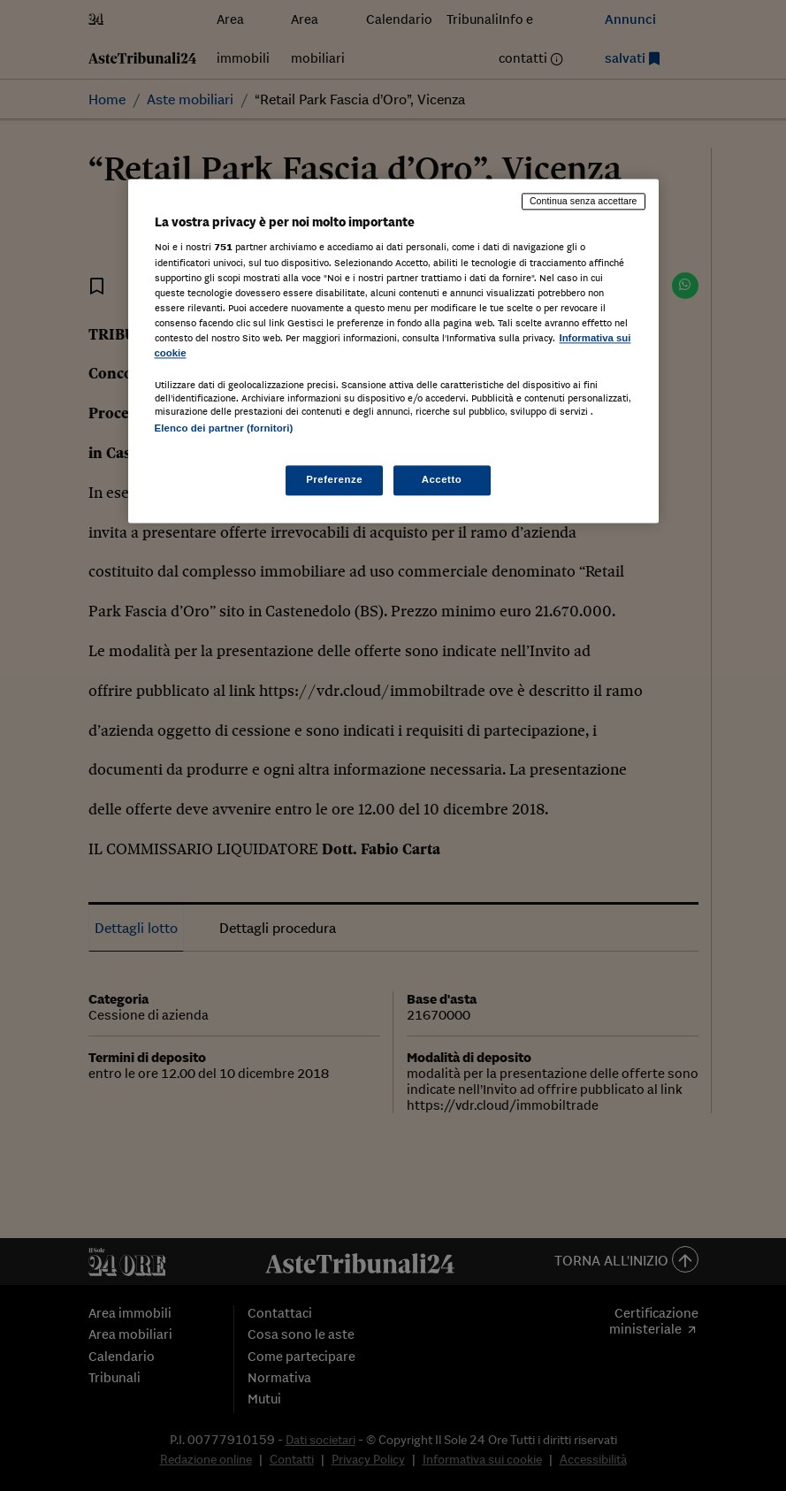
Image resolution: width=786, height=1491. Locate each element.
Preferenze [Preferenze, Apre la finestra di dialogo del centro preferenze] (334, 480)
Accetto (442, 480)
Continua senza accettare (583, 200)
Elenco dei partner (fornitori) (224, 428)
